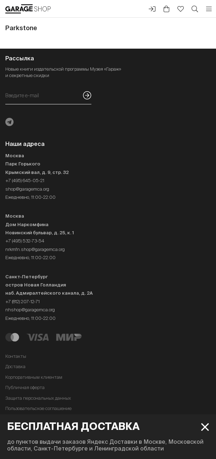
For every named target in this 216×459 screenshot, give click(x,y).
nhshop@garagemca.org (30, 309)
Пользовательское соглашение (38, 408)
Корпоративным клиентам (33, 377)
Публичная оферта (25, 387)
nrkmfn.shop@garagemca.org (35, 249)
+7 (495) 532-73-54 (24, 241)
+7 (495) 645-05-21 (24, 180)
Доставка (15, 366)
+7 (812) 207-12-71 (22, 301)
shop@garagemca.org (27, 189)
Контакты (15, 356)
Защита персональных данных (38, 398)
